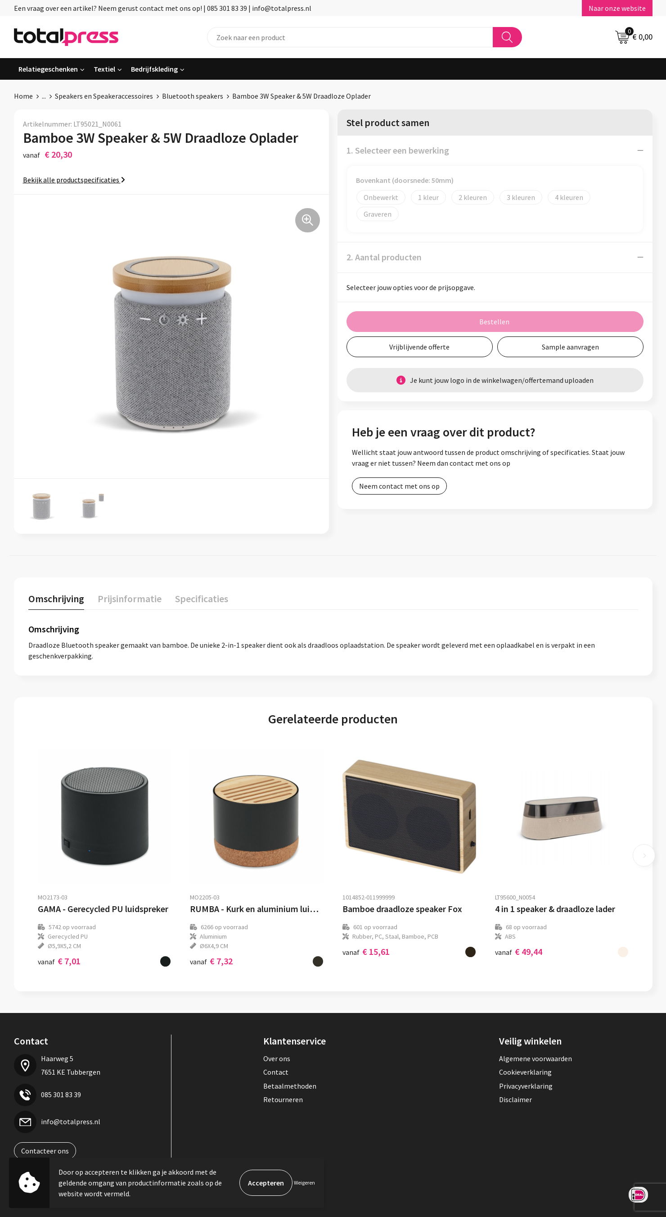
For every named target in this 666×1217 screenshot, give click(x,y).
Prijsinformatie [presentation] (130, 598)
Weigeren (304, 1182)
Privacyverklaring (526, 1085)
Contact (275, 1071)
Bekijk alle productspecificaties (74, 179)
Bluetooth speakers (192, 95)
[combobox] (350, 37)
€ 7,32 (211, 961)
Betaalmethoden (289, 1085)
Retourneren (283, 1099)
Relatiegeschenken (48, 68)
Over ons (276, 1058)
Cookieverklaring (525, 1071)
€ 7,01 (59, 961)
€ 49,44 (518, 951)
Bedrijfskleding (154, 68)
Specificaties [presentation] (201, 598)
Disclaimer (515, 1099)
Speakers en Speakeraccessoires (104, 95)
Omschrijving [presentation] (56, 598)
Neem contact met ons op (399, 485)
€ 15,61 (366, 951)
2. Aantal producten (384, 257)
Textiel (104, 68)
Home (23, 95)
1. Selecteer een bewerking (397, 150)
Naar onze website (617, 8)
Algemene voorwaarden (535, 1058)
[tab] (56, 600)
